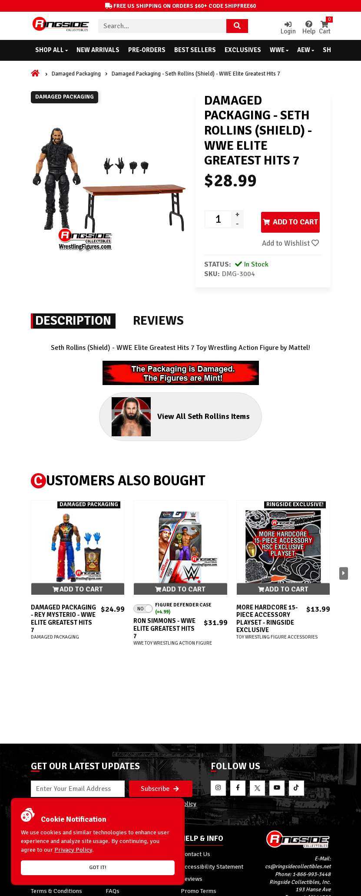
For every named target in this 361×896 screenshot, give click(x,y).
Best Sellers (195, 50)
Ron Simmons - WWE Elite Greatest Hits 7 (164, 650)
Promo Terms (198, 830)
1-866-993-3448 (311, 813)
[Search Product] (237, 26)
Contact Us (195, 793)
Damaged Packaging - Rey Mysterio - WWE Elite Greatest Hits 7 (63, 640)
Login (283, 28)
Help (304, 28)
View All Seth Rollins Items (172, 436)
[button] (343, 594)
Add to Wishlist (242, 261)
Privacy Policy (177, 743)
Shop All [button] (51, 50)
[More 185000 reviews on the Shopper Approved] (313, 888)
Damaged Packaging (76, 73)
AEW (305, 50)
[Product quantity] (218, 219)
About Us (118, 793)
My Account (46, 793)
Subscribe (160, 727)
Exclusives (243, 50)
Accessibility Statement (212, 806)
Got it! (97, 867)
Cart (324, 28)
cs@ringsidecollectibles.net (298, 806)
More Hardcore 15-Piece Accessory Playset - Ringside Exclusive (267, 640)
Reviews (191, 818)
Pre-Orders (147, 50)
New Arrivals (97, 50)
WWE (279, 50)
